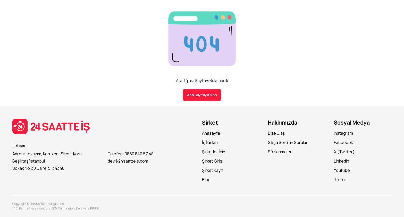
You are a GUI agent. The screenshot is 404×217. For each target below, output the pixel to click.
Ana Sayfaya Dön (202, 94)
